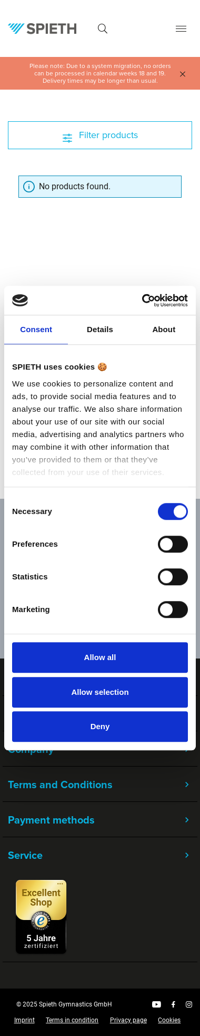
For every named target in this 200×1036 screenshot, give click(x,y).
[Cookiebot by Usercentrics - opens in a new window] (143, 300)
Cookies (169, 1020)
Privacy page (128, 1020)
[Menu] (181, 28)
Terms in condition (72, 1020)
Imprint (24, 1020)
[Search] (102, 29)
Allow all (100, 657)
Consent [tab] (36, 329)
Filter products (100, 134)
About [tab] (163, 329)
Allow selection (99, 692)
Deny (100, 726)
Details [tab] (100, 329)
